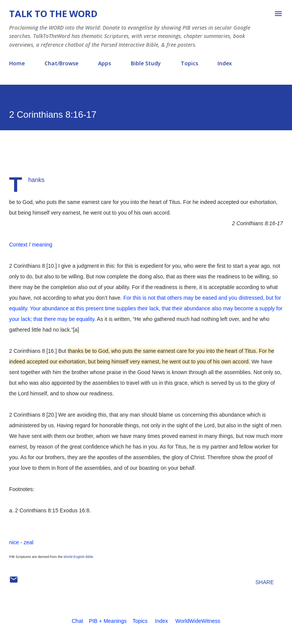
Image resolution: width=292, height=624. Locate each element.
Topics (189, 63)
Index (224, 63)
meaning (42, 245)
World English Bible (78, 557)
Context (18, 245)
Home (17, 63)
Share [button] (265, 582)
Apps (104, 63)
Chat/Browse (61, 63)
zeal (28, 542)
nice (14, 542)
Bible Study (146, 63)
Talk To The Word (53, 13)
